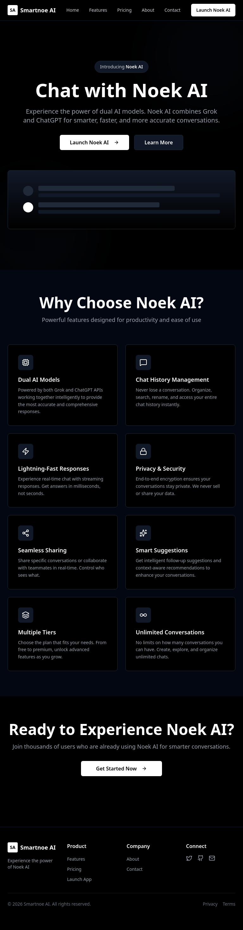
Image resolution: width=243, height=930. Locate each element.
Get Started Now (121, 768)
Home (72, 10)
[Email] (212, 858)
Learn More (159, 142)
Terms (229, 904)
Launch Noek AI (213, 10)
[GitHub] (200, 858)
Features (98, 10)
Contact (173, 10)
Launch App (79, 879)
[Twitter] (189, 858)
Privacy (210, 904)
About (148, 10)
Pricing (124, 10)
